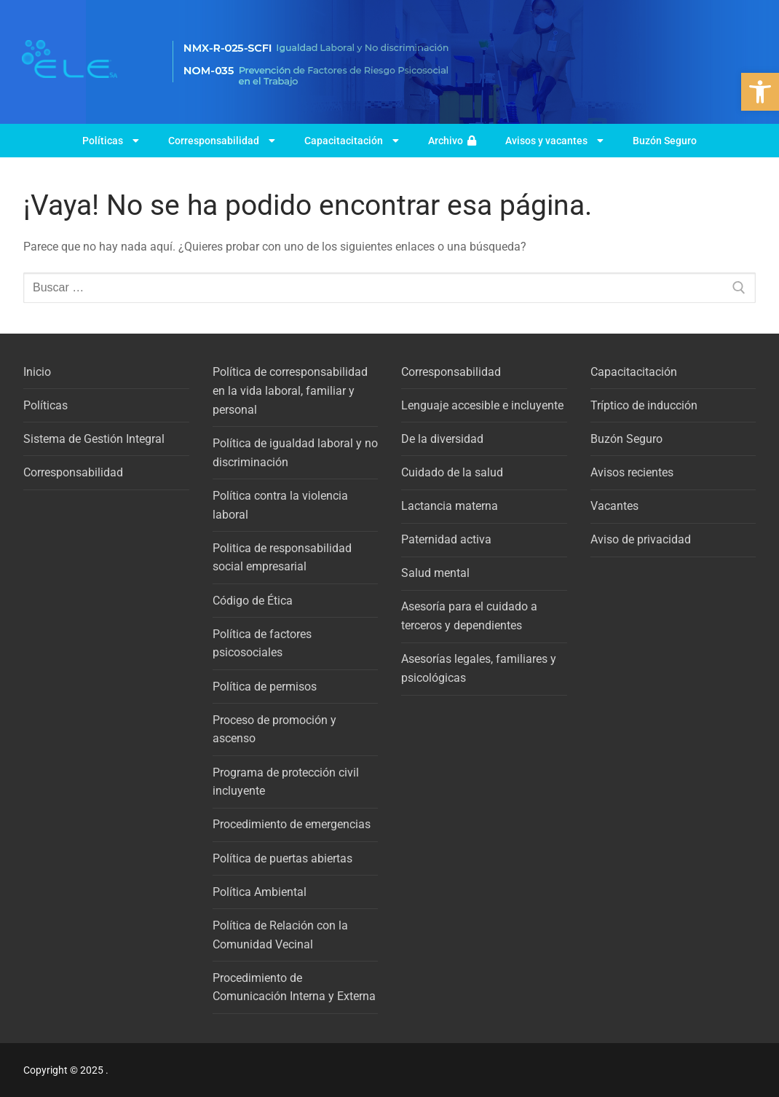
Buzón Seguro (665, 140)
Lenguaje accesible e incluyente (482, 405)
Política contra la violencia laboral (280, 505)
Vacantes (614, 506)
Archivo (452, 140)
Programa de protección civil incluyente (286, 782)
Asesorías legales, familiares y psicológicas (478, 668)
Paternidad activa (446, 539)
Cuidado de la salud (452, 472)
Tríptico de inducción (643, 405)
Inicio (37, 372)
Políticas (110, 140)
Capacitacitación (351, 140)
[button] (760, 92)
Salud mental (435, 573)
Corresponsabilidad (221, 140)
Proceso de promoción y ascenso (274, 729)
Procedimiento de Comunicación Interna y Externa (294, 987)
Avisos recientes (631, 472)
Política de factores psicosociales (262, 643)
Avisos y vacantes (554, 140)
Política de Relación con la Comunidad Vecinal (280, 935)
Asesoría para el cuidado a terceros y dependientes (469, 615)
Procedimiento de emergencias (292, 824)
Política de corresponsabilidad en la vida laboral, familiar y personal (290, 391)
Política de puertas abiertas (282, 858)
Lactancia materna (449, 506)
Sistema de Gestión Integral (94, 439)
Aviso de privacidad (640, 539)
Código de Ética (253, 601)
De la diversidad (442, 439)
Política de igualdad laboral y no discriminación (295, 452)
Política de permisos (265, 686)
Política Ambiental (260, 892)
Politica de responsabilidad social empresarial (282, 557)
